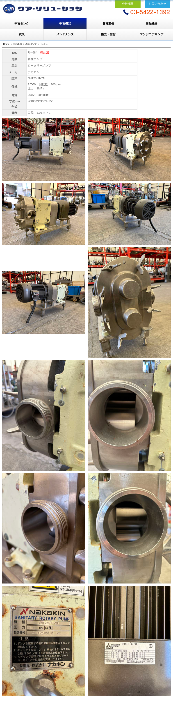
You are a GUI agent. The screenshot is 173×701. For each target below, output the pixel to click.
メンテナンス (65, 34)
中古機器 (65, 23)
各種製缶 (108, 23)
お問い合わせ (157, 3)
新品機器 (151, 23)
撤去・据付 (108, 34)
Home (6, 44)
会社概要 (128, 3)
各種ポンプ (30, 44)
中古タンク (21, 23)
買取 (22, 34)
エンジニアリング (151, 34)
